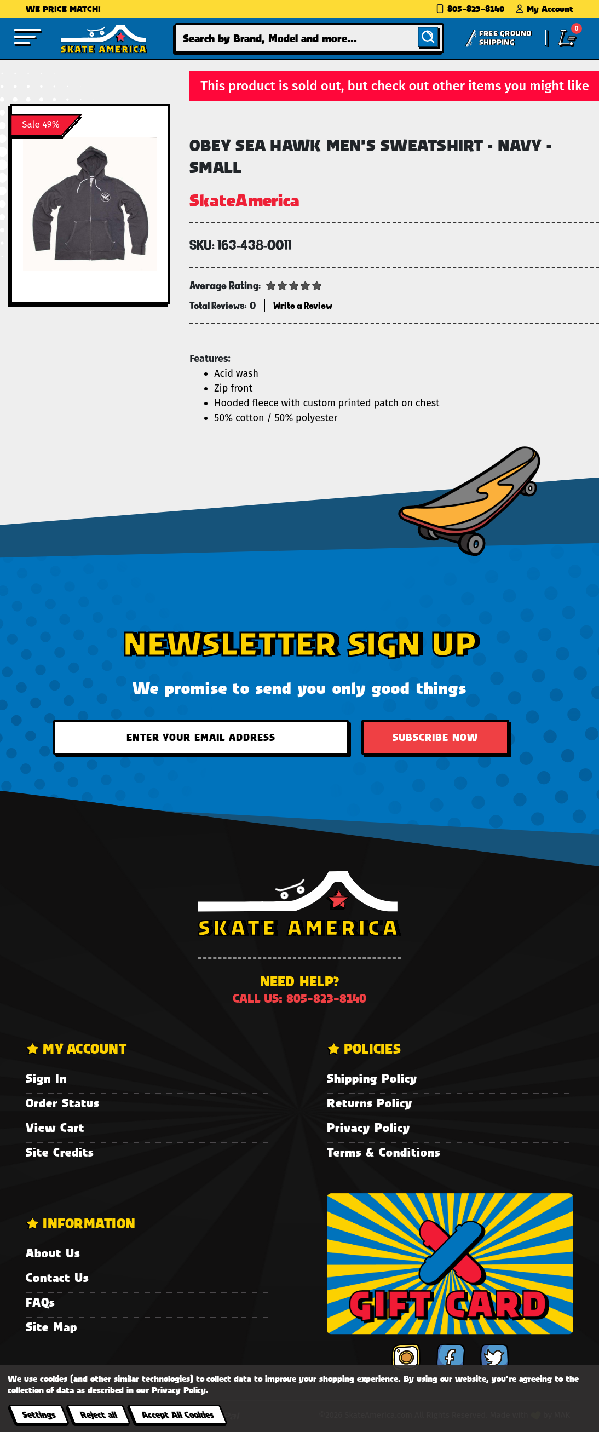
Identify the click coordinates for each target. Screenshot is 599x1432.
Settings (38, 1414)
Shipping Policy (372, 1077)
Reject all (98, 1414)
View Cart (55, 1127)
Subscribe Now (435, 737)
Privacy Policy (368, 1127)
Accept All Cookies (177, 1414)
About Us (53, 1252)
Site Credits (60, 1151)
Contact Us (57, 1277)
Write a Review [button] (302, 305)
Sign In (46, 1077)
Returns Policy (369, 1102)
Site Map (51, 1326)
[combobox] (309, 38)
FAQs (40, 1301)
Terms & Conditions (383, 1151)
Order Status (62, 1102)
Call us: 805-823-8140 (299, 998)
